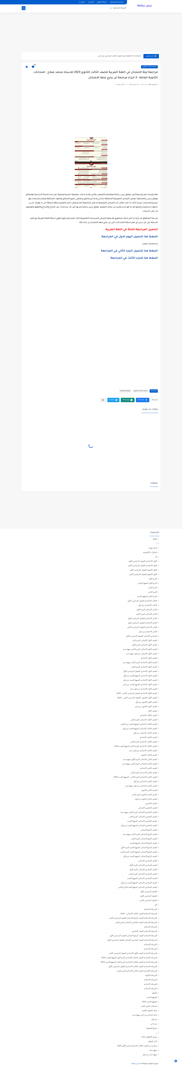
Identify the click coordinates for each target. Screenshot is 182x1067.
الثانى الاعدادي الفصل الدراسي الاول (142, 618)
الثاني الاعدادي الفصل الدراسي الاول (142, 623)
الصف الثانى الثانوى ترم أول (146, 799)
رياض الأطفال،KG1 (149, 1037)
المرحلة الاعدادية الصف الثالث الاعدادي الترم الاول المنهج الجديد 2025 (129, 957)
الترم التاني (152, 587)
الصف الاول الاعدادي (149, 658)
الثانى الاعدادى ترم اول (148, 631)
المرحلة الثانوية (125, 391)
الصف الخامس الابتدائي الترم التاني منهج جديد (138, 812)
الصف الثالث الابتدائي (148, 715)
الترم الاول (153, 579)
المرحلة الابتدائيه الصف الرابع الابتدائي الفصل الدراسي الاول (133, 935)
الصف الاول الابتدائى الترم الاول (144, 645)
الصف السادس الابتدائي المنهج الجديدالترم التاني (137, 887)
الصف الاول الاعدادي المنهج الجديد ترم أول (140, 675)
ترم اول (154, 1019)
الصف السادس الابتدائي (147, 861)
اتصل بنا (82, 2)
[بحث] (23, 8)
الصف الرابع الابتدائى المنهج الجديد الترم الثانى (138, 852)
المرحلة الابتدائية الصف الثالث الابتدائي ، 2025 (138, 913)
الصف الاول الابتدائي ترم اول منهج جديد (141, 653)
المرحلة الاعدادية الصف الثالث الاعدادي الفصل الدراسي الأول (132, 966)
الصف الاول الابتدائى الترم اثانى (144, 640)
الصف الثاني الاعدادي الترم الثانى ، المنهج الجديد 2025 (135, 777)
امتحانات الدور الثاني (149, 1006)
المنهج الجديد (152, 997)
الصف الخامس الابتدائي (147, 808)
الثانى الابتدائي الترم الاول (147, 609)
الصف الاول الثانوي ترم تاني (146, 706)
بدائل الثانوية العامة (149, 1010)
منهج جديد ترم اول (150, 1054)
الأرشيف (91, 2)
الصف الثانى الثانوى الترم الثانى (144, 794)
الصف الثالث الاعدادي (148, 737)
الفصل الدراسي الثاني (148, 900)
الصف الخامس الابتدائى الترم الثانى (143, 816)
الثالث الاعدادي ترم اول (147, 605)
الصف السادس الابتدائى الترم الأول (143, 865)
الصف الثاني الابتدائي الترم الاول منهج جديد (140, 759)
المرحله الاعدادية (150, 984)
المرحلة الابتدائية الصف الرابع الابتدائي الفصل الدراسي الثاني (133, 918)
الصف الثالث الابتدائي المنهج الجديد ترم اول (139, 728)
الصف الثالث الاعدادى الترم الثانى (143, 742)
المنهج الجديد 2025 (149, 1002)
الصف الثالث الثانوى (149, 67)
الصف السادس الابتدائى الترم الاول (143, 869)
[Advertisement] (91, 32)
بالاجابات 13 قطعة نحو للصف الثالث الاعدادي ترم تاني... (119, 56)
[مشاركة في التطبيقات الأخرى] (103, 400)
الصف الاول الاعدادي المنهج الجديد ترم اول (140, 680)
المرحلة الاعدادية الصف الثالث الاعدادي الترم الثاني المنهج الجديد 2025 (129, 962)
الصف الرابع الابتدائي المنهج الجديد (143, 843)
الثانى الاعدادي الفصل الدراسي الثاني (142, 627)
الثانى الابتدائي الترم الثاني (146, 614)
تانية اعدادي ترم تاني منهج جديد (144, 1015)
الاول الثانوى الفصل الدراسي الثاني (143, 574)
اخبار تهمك (153, 548)
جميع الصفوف (151, 1028)
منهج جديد (153, 1050)
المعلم (154, 993)
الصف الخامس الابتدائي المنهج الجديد (142, 821)
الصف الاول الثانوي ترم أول (146, 702)
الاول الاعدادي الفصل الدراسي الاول (142, 561)
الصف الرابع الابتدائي (149, 830)
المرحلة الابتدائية (119, 8)
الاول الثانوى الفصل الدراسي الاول (143, 570)
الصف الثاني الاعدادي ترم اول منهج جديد (141, 786)
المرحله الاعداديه (150, 988)
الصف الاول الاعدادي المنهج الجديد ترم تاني (140, 684)
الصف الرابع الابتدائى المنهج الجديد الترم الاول (139, 847)
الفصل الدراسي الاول (148, 896)
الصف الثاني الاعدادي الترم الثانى (143, 772)
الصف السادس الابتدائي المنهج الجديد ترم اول (139, 883)
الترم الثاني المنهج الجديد (147, 596)
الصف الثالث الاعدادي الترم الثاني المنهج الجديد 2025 (135, 746)
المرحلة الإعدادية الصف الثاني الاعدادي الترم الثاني (137, 971)
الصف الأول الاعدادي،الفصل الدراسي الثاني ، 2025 (137, 693)
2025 (155, 539)
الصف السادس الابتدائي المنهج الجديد (142, 878)
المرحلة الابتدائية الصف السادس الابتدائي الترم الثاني (136, 922)
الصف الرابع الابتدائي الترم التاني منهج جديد (140, 834)
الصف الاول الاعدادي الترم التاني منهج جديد (140, 662)
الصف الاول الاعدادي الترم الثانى (144, 667)
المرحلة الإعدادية (150, 944)
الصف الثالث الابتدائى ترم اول (145, 733)
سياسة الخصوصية (117, 2)
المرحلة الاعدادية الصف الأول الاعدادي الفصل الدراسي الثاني (133, 953)
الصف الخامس (151, 803)
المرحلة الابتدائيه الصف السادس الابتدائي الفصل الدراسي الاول (132, 940)
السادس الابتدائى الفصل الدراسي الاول (141, 636)
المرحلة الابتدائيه (150, 927)
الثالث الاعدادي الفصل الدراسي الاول (142, 601)
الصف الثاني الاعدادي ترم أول (145, 781)
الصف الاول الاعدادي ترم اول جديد (143, 689)
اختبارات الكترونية (150, 552)
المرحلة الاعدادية (150, 949)
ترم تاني (154, 1024)
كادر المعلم (152, 1041)
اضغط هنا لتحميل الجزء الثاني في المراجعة (129, 251)
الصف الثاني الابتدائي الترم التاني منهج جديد (139, 764)
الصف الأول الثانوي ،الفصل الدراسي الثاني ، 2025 (137, 698)
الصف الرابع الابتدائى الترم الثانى (144, 839)
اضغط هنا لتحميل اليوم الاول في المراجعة (129, 236)
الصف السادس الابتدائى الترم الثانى (143, 874)
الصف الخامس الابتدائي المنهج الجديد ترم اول (139, 825)
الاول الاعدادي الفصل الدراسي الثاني (142, 565)
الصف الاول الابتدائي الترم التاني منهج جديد (140, 649)
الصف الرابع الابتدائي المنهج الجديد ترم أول (140, 856)
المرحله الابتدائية (150, 980)
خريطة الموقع (102, 2)
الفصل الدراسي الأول (148, 891)
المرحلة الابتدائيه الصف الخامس (144, 931)
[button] (142, 400)
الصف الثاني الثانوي (149, 790)
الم (156, 905)
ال (156, 557)
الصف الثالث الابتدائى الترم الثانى (143, 720)
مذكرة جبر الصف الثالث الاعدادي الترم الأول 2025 (137, 1046)
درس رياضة (144, 6)
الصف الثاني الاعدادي (148, 768)
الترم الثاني (152, 592)
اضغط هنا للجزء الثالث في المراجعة (134, 258)
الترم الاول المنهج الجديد (147, 583)
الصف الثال (152, 711)
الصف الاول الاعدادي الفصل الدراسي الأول (140, 671)
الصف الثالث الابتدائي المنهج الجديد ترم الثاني (139, 724)
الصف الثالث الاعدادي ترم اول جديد (143, 750)
